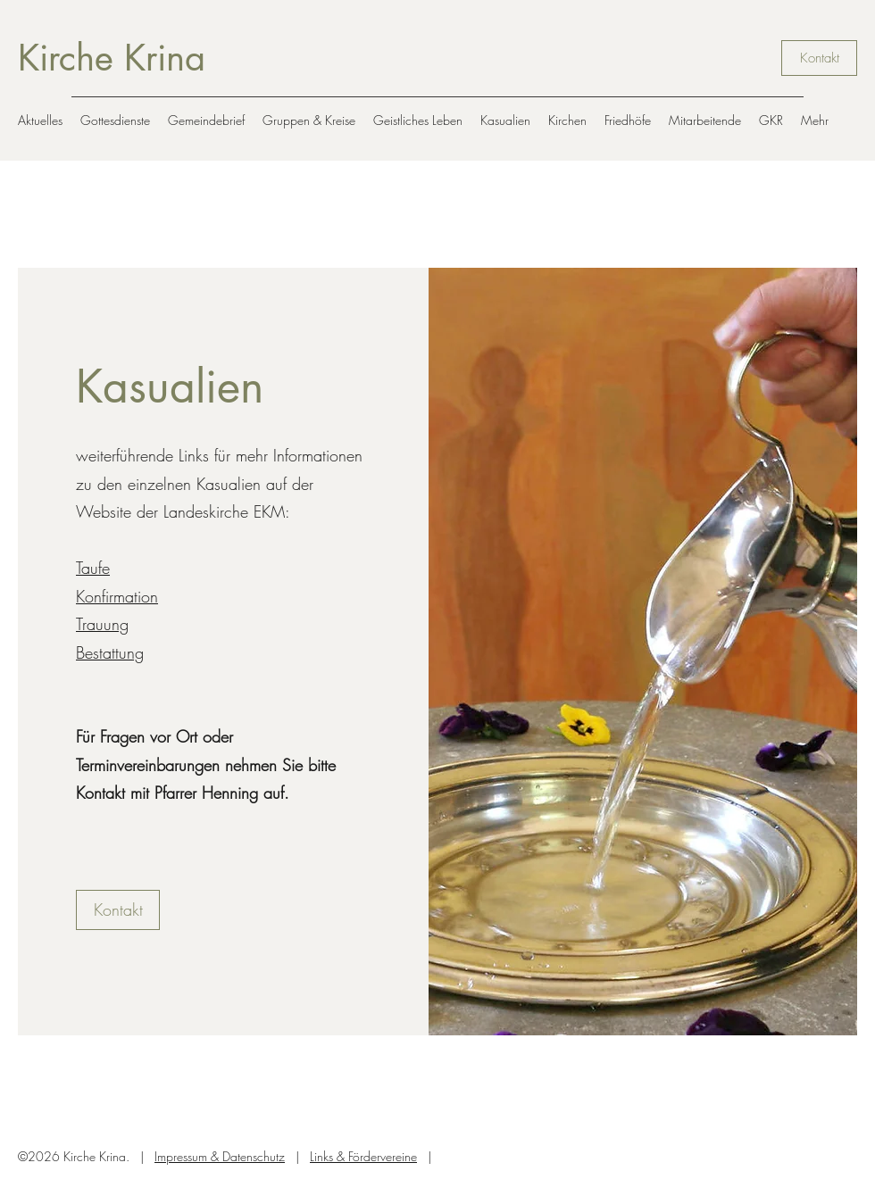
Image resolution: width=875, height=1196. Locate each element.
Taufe (93, 567)
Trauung (102, 624)
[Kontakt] (819, 58)
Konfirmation (117, 596)
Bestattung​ (110, 652)
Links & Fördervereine (363, 1156)
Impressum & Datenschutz (219, 1156)
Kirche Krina (111, 58)
